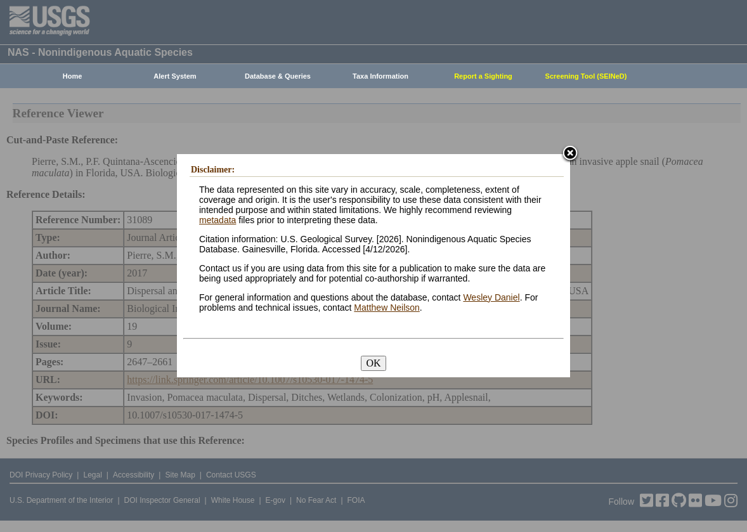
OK (373, 363)
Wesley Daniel (491, 297)
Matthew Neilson (387, 307)
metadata (217, 220)
